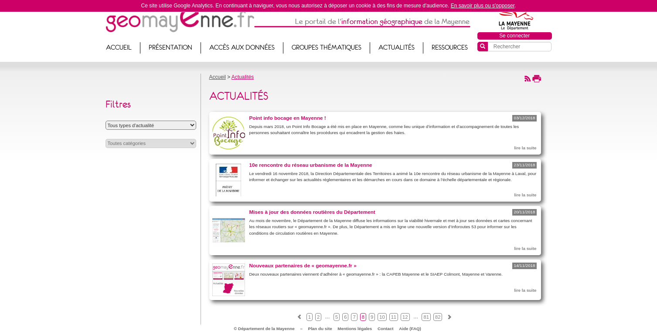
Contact (385, 328)
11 (393, 317)
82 (437, 317)
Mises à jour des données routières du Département (312, 212)
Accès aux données (242, 47)
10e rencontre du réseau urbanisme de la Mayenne (310, 165)
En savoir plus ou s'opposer (482, 6)
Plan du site (320, 328)
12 (405, 317)
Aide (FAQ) (410, 328)
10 (382, 317)
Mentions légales (354, 328)
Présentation (170, 47)
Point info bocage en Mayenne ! (287, 118)
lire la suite (525, 147)
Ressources (450, 47)
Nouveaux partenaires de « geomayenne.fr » (303, 265)
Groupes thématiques (326, 47)
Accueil (119, 47)
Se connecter (514, 36)
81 (426, 317)
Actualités (396, 47)
